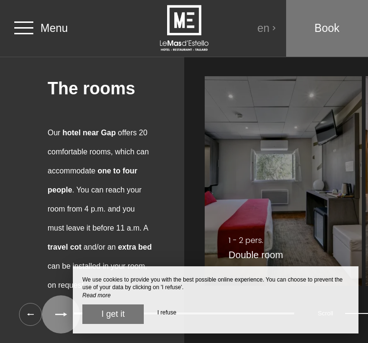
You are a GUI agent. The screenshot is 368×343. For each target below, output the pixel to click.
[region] (184, 185)
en (267, 28)
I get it (113, 314)
